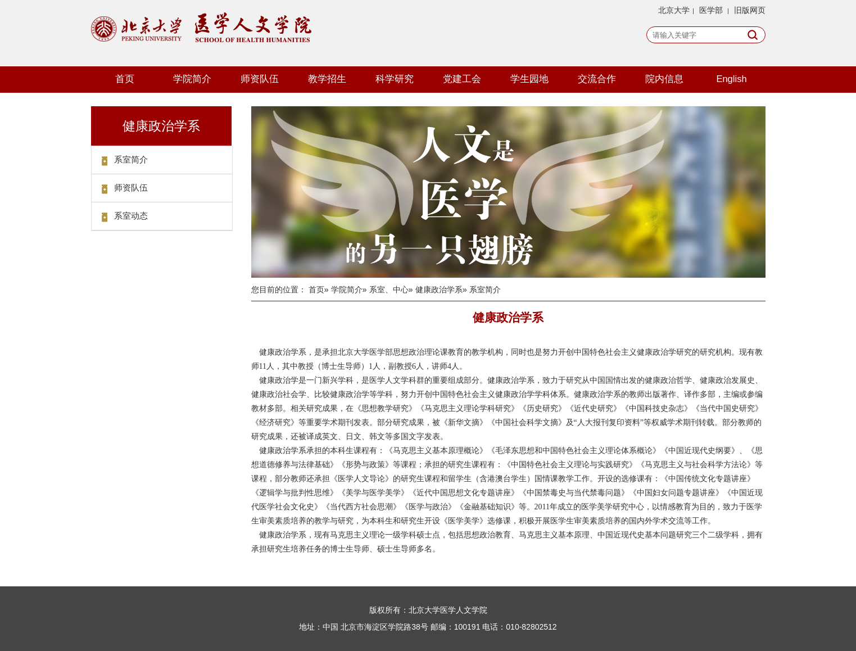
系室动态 (131, 215)
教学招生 (327, 79)
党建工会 (462, 79)
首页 (124, 79)
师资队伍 (260, 79)
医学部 (711, 10)
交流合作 (597, 79)
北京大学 (674, 10)
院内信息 (664, 79)
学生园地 (529, 79)
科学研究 (394, 79)
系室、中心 (389, 289)
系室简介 (131, 159)
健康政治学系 (439, 289)
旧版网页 (750, 10)
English (731, 79)
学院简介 (192, 79)
